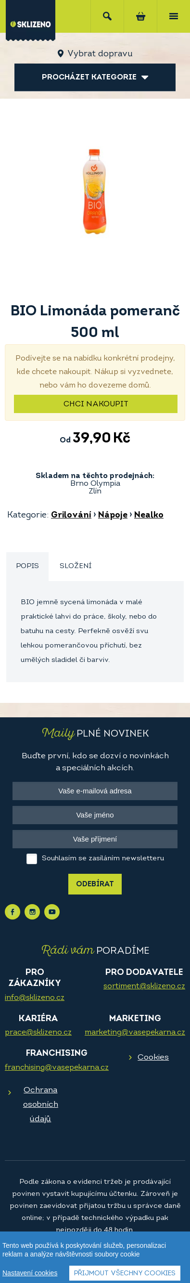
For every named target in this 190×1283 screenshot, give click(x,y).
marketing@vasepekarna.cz (135, 1033)
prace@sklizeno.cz (38, 1033)
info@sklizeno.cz (34, 998)
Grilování (71, 515)
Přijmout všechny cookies (125, 1274)
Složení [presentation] (75, 566)
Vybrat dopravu (99, 54)
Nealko (149, 515)
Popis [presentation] (27, 566)
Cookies (153, 1057)
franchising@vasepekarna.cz (57, 1068)
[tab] (27, 567)
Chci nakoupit (95, 404)
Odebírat (95, 884)
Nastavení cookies (29, 1273)
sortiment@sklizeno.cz (144, 986)
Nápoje (112, 515)
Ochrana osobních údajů (40, 1104)
